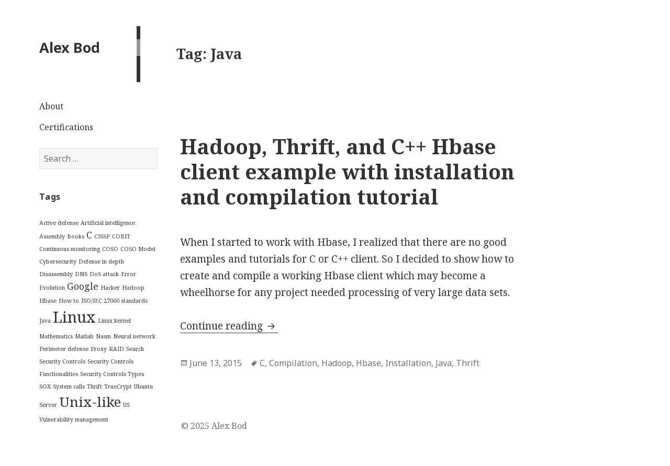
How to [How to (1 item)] (69, 300)
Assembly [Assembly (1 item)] (52, 236)
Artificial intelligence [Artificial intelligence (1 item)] (108, 222)
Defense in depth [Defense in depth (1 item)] (101, 261)
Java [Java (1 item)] (45, 320)
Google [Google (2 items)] (82, 286)
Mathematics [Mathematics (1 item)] (56, 336)
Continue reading (229, 326)
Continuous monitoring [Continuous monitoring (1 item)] (69, 249)
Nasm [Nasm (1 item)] (103, 336)
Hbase (368, 363)
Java (444, 363)
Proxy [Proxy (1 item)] (99, 349)
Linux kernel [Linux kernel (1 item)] (114, 320)
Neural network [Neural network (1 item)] (134, 336)
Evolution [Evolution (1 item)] (52, 287)
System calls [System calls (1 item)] (69, 386)
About (51, 106)
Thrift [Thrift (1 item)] (94, 386)
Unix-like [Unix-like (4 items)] (90, 401)
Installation (408, 363)
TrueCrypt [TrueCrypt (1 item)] (118, 386)
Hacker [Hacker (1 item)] (110, 287)
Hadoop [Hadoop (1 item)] (133, 287)
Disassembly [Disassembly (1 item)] (56, 274)
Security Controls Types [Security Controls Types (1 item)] (112, 374)
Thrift (467, 363)
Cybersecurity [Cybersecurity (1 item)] (57, 261)
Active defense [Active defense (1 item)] (59, 222)
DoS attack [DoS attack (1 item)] (104, 274)
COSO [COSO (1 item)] (110, 249)
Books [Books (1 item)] (75, 236)
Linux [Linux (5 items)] (74, 316)
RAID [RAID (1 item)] (116, 349)
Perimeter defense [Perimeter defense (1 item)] (63, 349)
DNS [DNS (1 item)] (81, 274)
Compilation (293, 363)
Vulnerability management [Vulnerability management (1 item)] (73, 419)
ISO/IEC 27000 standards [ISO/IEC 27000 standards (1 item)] (114, 300)
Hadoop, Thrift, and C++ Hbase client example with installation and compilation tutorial (347, 171)
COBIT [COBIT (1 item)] (121, 236)
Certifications (66, 127)
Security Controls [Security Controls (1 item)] (62, 361)
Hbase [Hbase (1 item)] (48, 300)
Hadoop (336, 363)
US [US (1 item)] (126, 404)
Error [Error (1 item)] (128, 274)
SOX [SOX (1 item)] (45, 386)
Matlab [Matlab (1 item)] (84, 336)
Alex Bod (69, 47)
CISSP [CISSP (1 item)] (102, 236)
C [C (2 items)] (89, 235)
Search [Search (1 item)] (135, 349)
